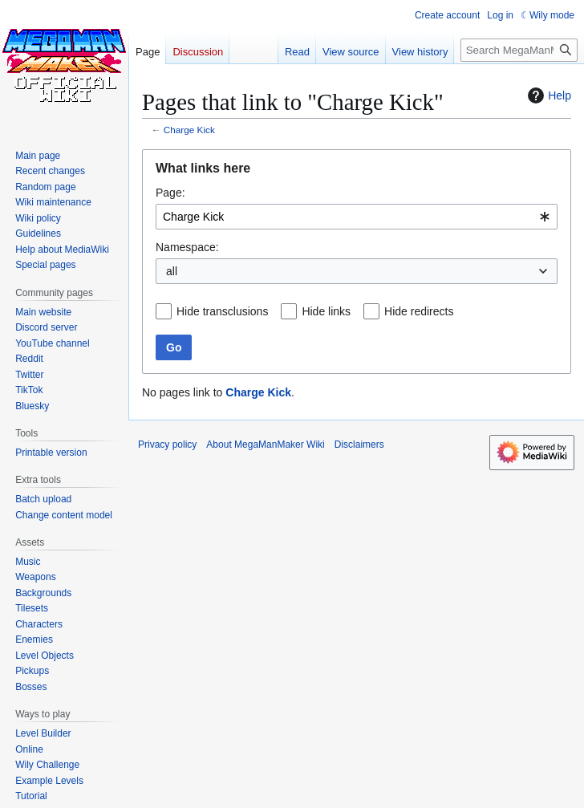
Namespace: (187, 247)
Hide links (326, 311)
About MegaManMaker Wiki (265, 444)
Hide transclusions (222, 311)
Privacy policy (167, 444)
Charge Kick (189, 129)
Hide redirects (418, 311)
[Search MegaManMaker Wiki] (519, 50)
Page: (170, 192)
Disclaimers (359, 444)
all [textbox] (171, 271)
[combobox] (357, 216)
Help (547, 95)
